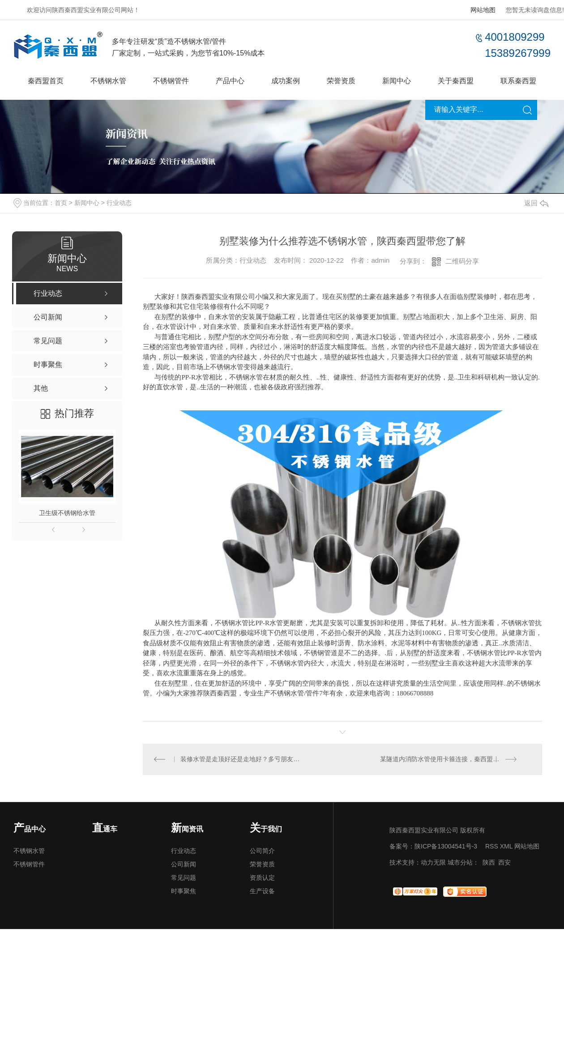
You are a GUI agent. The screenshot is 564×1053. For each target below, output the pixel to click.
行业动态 (119, 202)
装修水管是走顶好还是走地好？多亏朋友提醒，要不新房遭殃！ (243, 759)
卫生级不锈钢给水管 (67, 512)
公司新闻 (183, 864)
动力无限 (433, 862)
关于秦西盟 (456, 81)
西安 (504, 862)
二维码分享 (462, 261)
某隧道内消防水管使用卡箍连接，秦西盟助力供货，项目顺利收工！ (455, 759)
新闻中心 (396, 81)
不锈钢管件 (171, 81)
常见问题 (183, 878)
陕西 (489, 862)
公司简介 (262, 851)
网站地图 (483, 9)
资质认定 (262, 878)
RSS (491, 846)
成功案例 (285, 81)
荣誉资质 (341, 81)
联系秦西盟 (518, 81)
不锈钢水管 (108, 81)
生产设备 (262, 891)
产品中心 (230, 81)
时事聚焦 (183, 891)
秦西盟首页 (46, 81)
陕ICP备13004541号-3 (445, 846)
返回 (536, 203)
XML (506, 846)
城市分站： (463, 862)
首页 (61, 202)
